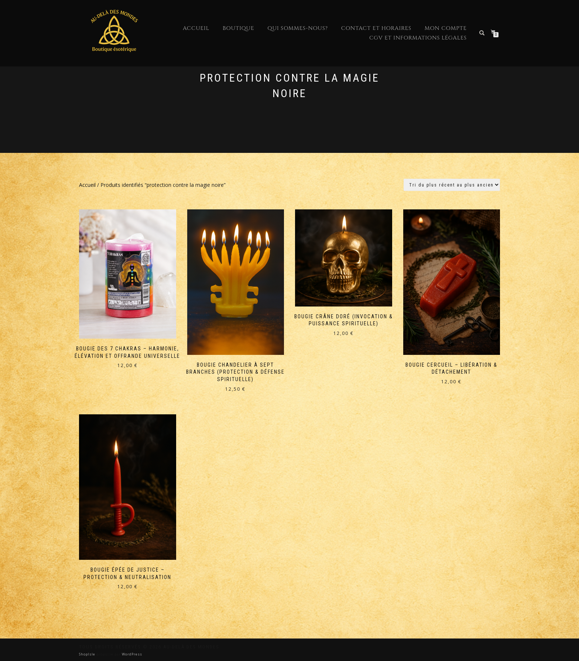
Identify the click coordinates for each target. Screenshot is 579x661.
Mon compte (446, 28)
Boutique (238, 28)
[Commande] (452, 185)
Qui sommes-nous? (297, 28)
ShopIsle (87, 654)
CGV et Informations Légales (418, 38)
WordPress (131, 654)
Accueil (196, 28)
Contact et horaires (376, 28)
